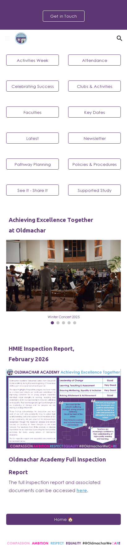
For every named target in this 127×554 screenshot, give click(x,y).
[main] (63, 225)
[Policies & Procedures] (94, 164)
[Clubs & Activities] (94, 86)
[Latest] (33, 138)
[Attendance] (94, 60)
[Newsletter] (94, 138)
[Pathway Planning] (33, 164)
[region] (63, 15)
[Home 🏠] (63, 519)
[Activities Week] (33, 60)
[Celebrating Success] (33, 86)
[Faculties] (33, 112)
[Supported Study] (94, 190)
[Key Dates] (94, 112)
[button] (7, 38)
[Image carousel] (63, 282)
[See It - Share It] (33, 190)
